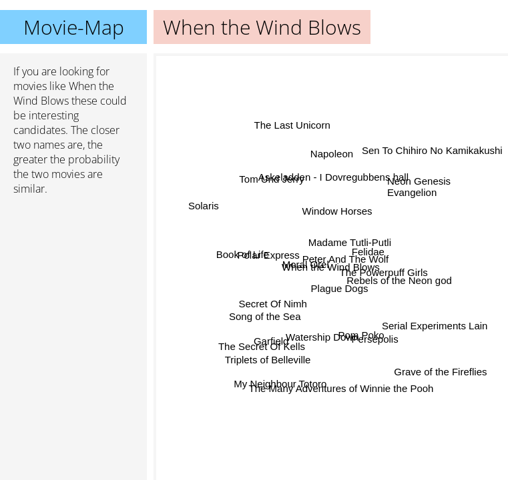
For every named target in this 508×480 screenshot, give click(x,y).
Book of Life (243, 251)
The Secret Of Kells (261, 345)
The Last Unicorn (292, 124)
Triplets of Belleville (268, 359)
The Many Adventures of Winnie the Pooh (341, 388)
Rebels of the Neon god (399, 281)
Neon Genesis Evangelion (419, 187)
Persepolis (376, 334)
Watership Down (322, 337)
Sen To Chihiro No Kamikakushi (432, 150)
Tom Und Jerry (273, 178)
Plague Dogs (338, 288)
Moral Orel (305, 265)
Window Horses (337, 210)
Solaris (203, 206)
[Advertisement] (73, 276)
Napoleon (331, 153)
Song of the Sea (265, 314)
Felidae (368, 252)
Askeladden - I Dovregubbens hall (334, 177)
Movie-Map (73, 27)
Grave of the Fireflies (439, 374)
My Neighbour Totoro (280, 383)
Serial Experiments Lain (434, 327)
